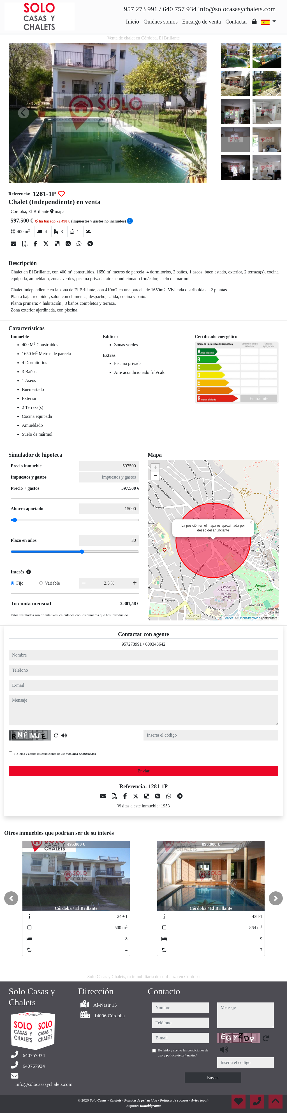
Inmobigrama (150, 1105)
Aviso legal (200, 1100)
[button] (11, 898)
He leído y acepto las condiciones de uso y (55, 753)
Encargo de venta (201, 21)
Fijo (20, 583)
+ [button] (155, 468)
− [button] (155, 476)
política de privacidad (82, 753)
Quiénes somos (161, 21)
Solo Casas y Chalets (106, 1100)
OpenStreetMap (249, 618)
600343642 (155, 644)
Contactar (236, 21)
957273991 (132, 644)
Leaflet (228, 618)
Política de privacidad (141, 1100)
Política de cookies (174, 1100)
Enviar (144, 770)
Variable (52, 583)
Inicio (132, 21)
